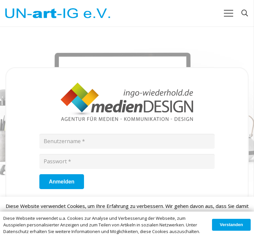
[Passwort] (127, 161)
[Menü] (228, 13)
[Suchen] (244, 13)
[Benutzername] (127, 141)
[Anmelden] (61, 181)
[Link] (57, 13)
